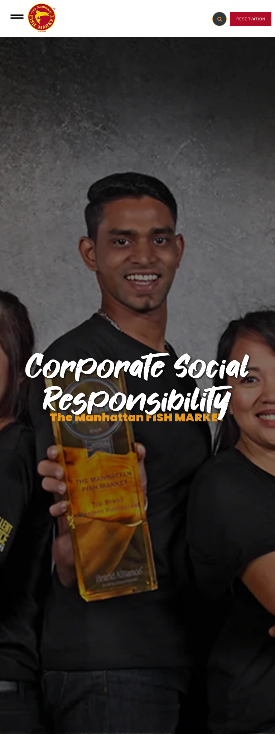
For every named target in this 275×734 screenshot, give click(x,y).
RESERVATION (250, 19)
